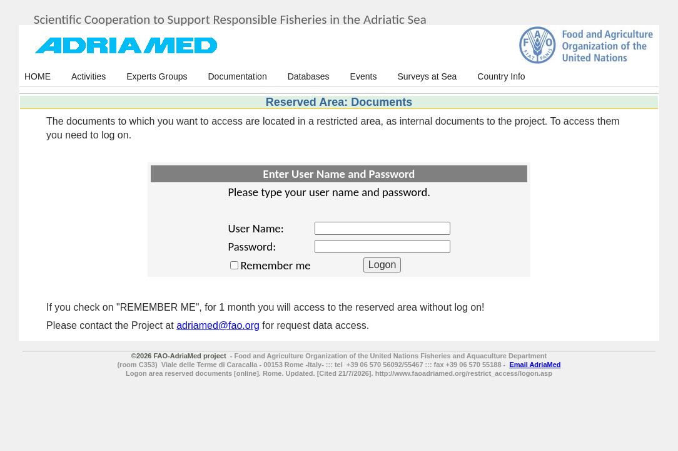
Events (363, 76)
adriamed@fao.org (218, 325)
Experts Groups (156, 76)
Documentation (237, 76)
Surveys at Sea (427, 76)
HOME (37, 76)
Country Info (501, 76)
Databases (309, 76)
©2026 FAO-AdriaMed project (178, 356)
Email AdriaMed (534, 364)
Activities (88, 76)
